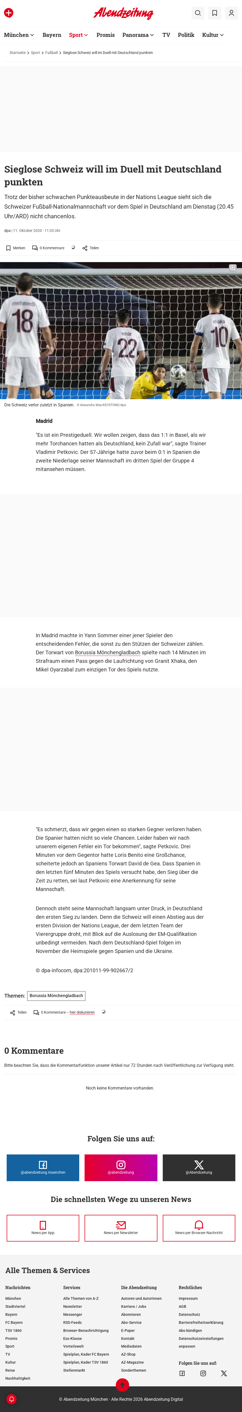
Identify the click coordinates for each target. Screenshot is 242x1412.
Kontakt (127, 1338)
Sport (35, 52)
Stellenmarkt (74, 1370)
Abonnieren (131, 1314)
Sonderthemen (133, 1370)
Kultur (10, 1362)
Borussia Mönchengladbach (107, 652)
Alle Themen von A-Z (80, 1298)
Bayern (11, 1314)
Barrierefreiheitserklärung (201, 1322)
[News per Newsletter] (121, 1228)
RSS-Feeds (72, 1322)
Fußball (51, 52)
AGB (182, 1306)
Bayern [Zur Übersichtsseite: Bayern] (52, 34)
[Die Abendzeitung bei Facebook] (43, 1167)
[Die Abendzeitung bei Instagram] (121, 1167)
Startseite (18, 52)
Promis (11, 1338)
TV (7, 1354)
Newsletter (72, 1306)
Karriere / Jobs (133, 1306)
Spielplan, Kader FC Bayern (86, 1354)
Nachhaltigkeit (17, 1378)
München (13, 1298)
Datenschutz (189, 1314)
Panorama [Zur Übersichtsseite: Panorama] (135, 34)
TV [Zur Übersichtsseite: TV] (166, 34)
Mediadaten (131, 1346)
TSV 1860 (13, 1330)
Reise (10, 1370)
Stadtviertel (15, 1306)
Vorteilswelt (73, 1346)
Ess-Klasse (72, 1338)
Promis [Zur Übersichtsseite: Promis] (106, 34)
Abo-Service (131, 1322)
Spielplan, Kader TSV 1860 (85, 1362)
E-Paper (128, 1330)
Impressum (188, 1298)
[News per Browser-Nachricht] (199, 1228)
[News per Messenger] (43, 1228)
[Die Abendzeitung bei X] (199, 1167)
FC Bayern (14, 1322)
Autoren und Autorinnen (141, 1298)
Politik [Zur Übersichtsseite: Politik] (186, 34)
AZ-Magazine (132, 1362)
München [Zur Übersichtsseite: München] (16, 34)
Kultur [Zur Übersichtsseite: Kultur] (210, 34)
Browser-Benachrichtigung (86, 1330)
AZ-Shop (128, 1354)
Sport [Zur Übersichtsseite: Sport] (76, 34)
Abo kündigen (190, 1330)
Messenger (72, 1314)
